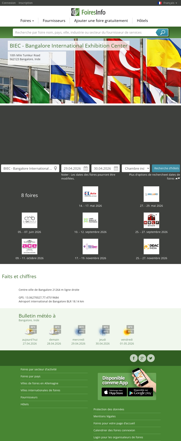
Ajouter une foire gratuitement (101, 20)
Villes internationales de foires (40, 390)
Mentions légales (105, 416)
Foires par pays (30, 376)
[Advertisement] (91, 132)
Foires (27, 20)
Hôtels (142, 20)
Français (170, 3)
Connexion (9, 3)
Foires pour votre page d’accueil (114, 423)
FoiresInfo (90, 12)
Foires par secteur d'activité (39, 369)
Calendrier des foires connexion (114, 430)
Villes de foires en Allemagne (39, 383)
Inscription (26, 3)
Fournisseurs (54, 20)
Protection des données (109, 409)
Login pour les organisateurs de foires (118, 437)
